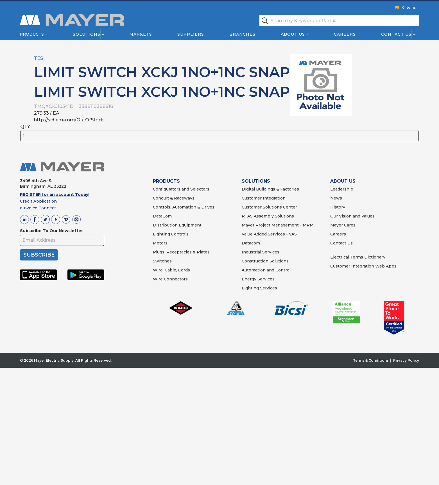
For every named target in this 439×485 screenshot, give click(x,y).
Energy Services (258, 279)
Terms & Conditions (371, 360)
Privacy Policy (406, 360)
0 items (409, 7)
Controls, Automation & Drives (183, 207)
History (337, 207)
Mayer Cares (343, 225)
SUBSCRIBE (39, 255)
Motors (160, 243)
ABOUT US (343, 181)
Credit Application (38, 201)
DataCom (162, 216)
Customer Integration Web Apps (363, 266)
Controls (179, 234)
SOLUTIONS (256, 181)
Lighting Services (259, 288)
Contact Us (396, 34)
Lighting (161, 234)
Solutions (86, 34)
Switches (162, 261)
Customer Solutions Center (269, 207)
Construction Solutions (265, 261)
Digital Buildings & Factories (270, 189)
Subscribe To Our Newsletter (51, 230)
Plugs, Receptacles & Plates (181, 252)
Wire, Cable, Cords (171, 270)
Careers (345, 34)
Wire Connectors (170, 279)
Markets (140, 34)
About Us (293, 34)
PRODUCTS (166, 181)
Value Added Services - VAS (269, 234)
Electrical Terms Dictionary (357, 257)
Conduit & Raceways (173, 198)
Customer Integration (264, 198)
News (336, 198)
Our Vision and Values (352, 216)
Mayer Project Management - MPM (278, 225)
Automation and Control (266, 270)
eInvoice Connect (38, 207)
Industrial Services (260, 252)
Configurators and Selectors (181, 189)
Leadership (341, 189)
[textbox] (339, 20)
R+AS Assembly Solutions (268, 216)
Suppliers (190, 34)
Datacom (251, 243)
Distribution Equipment (177, 225)
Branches (242, 34)
